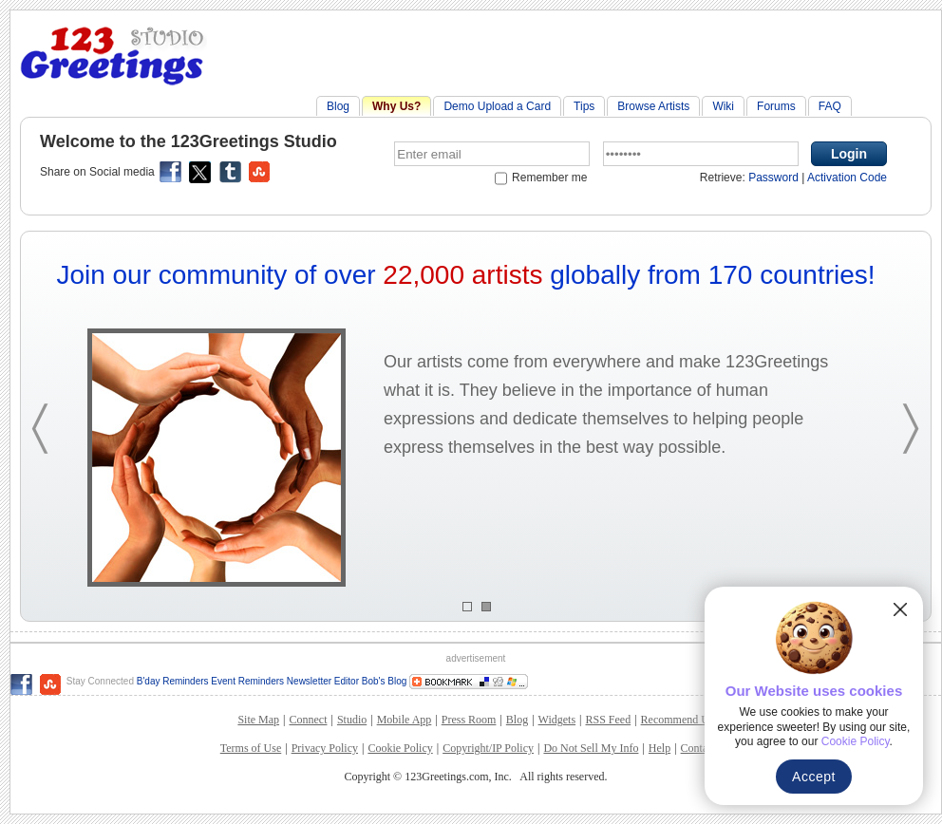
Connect (308, 719)
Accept (814, 776)
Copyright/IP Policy (488, 748)
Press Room (469, 719)
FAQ (830, 106)
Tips (584, 106)
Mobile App (404, 719)
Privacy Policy (325, 748)
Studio (352, 719)
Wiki (723, 106)
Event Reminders (247, 681)
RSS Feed (608, 719)
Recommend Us (677, 719)
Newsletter (310, 681)
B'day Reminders (173, 681)
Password (773, 177)
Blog (338, 106)
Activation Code (847, 177)
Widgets (557, 719)
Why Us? (396, 106)
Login (849, 153)
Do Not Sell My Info (590, 748)
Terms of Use (250, 748)
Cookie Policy (399, 748)
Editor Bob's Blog (370, 681)
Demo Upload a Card (497, 106)
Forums (776, 106)
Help (659, 748)
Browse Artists (653, 106)
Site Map (258, 719)
